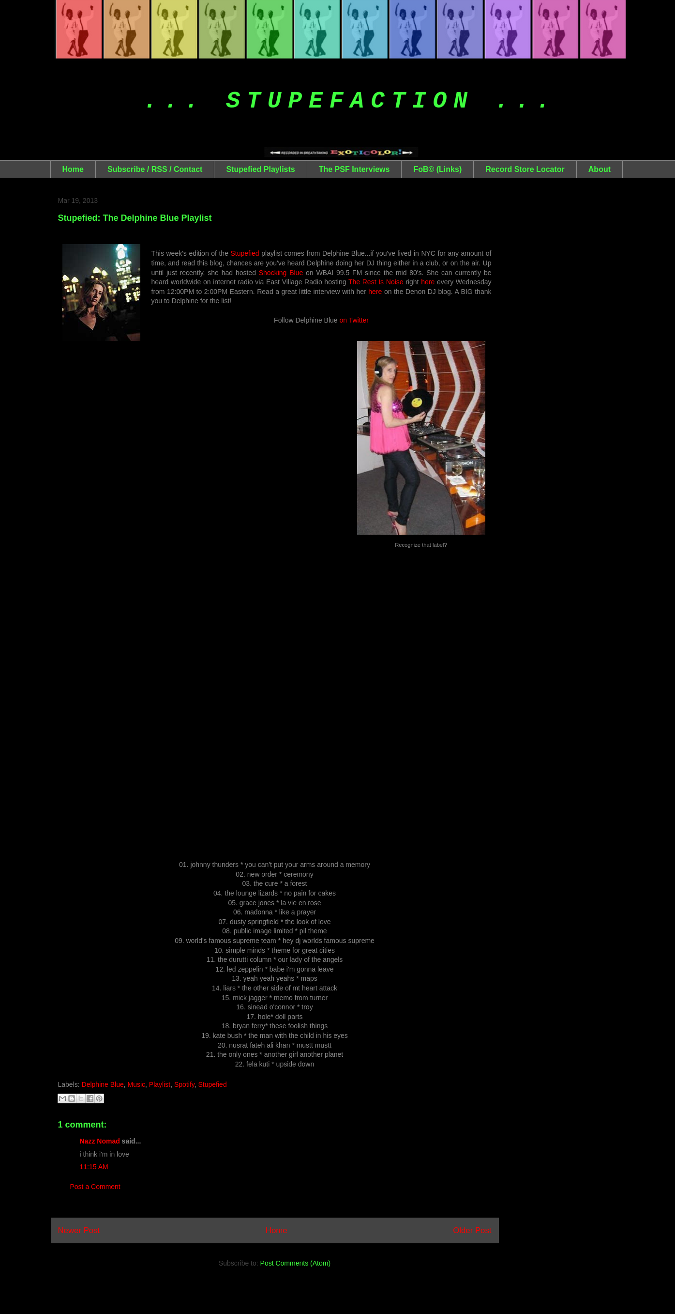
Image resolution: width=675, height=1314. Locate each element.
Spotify (184, 1084)
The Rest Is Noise (376, 282)
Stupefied (245, 253)
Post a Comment (95, 1186)
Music (137, 1084)
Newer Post (79, 1230)
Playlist (159, 1084)
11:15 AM (94, 1167)
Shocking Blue (281, 273)
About (599, 169)
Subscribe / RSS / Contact (154, 169)
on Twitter (353, 320)
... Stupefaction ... (350, 101)
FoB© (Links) (437, 169)
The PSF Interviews (354, 169)
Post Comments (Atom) (295, 1263)
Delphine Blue (103, 1084)
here (428, 282)
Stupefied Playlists (260, 169)
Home (73, 169)
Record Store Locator (525, 169)
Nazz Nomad (100, 1141)
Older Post (472, 1230)
